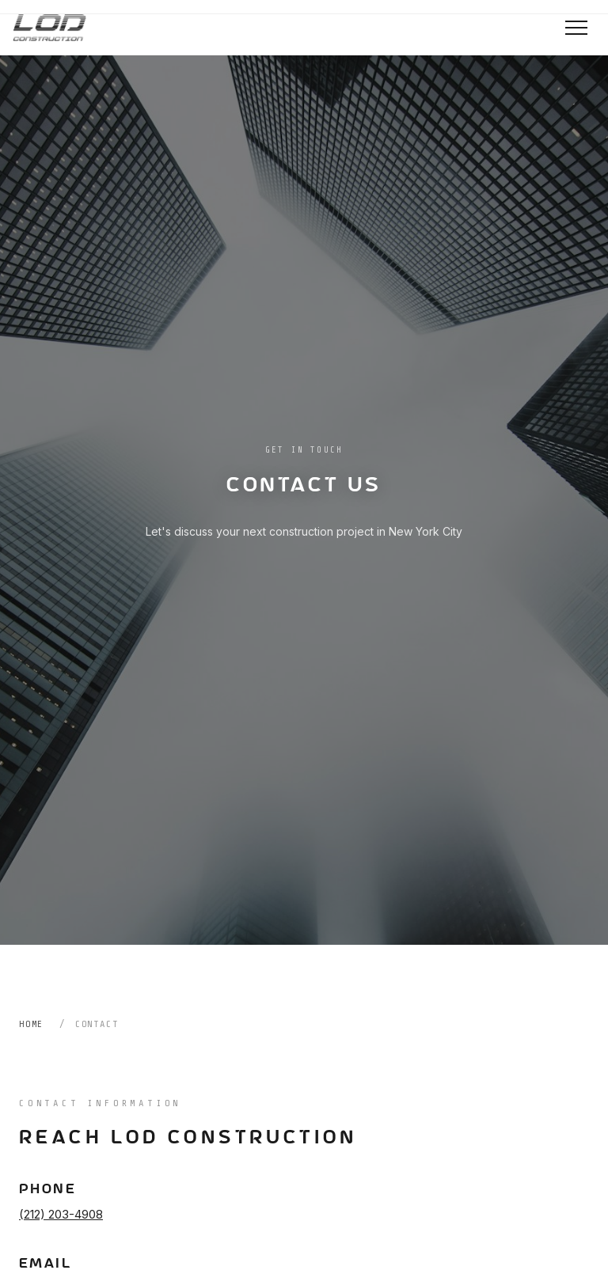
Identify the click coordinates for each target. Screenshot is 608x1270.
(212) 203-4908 (61, 1214)
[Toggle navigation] (576, 28)
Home (31, 1023)
